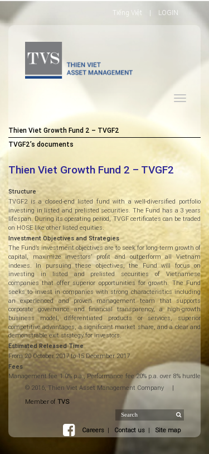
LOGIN (168, 12)
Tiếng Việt (127, 12)
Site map (168, 430)
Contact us (129, 430)
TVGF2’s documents (41, 144)
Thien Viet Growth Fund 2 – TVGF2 (63, 130)
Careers (93, 430)
